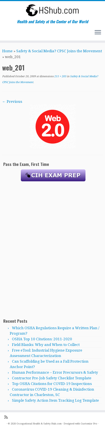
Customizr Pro (89, 423)
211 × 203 (60, 76)
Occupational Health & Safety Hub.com (39, 423)
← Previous (12, 101)
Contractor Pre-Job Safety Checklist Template (51, 378)
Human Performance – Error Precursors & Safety (55, 372)
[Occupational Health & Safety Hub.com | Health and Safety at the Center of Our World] (52, 10)
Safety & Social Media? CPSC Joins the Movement (59, 51)
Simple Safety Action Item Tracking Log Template (55, 400)
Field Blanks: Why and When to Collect (46, 344)
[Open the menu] (98, 32)
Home (7, 51)
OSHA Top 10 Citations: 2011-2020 (42, 339)
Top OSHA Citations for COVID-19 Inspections (52, 384)
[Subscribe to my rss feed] (7, 417)
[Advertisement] (53, 250)
